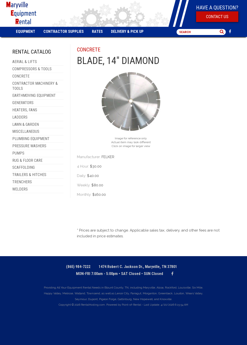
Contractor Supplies (63, 31)
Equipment (25, 31)
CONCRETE (20, 76)
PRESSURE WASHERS (29, 146)
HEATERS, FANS (24, 110)
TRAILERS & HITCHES (29, 174)
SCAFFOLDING (23, 167)
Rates (97, 31)
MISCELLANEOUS (25, 131)
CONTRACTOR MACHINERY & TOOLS (35, 86)
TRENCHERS (22, 182)
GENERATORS (23, 102)
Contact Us (217, 16)
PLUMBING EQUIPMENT (30, 138)
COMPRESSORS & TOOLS (32, 69)
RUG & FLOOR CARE (27, 160)
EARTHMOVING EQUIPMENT (34, 95)
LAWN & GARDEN (25, 124)
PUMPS (18, 153)
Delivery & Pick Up (127, 31)
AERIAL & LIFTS (24, 61)
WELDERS (20, 189)
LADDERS (19, 117)
